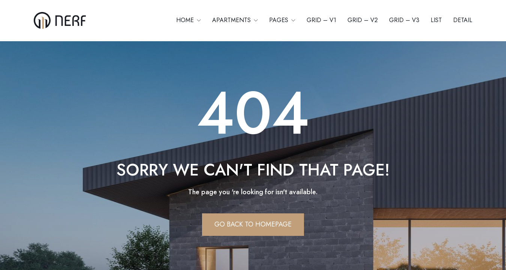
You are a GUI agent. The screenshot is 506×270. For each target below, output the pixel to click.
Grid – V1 (321, 20)
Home (186, 20)
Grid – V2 (362, 20)
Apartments (232, 20)
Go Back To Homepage (253, 224)
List (436, 20)
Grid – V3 (404, 20)
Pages (279, 20)
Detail (462, 20)
